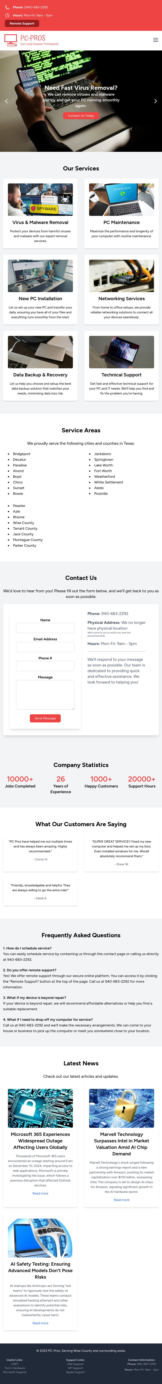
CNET (14, 1364)
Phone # (45, 658)
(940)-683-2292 (30, 7)
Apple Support (75, 1372)
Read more (40, 1193)
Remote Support (22, 23)
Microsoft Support (14, 1372)
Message (45, 677)
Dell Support (75, 1364)
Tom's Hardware (14, 1368)
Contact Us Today (81, 116)
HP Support (75, 1368)
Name (45, 620)
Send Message (45, 718)
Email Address (45, 639)
